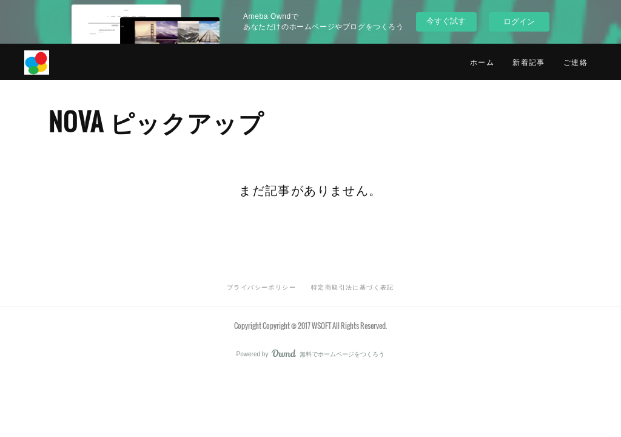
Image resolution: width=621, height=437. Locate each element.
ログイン (519, 21)
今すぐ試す (446, 20)
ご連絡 (575, 61)
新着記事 (528, 61)
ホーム (482, 61)
